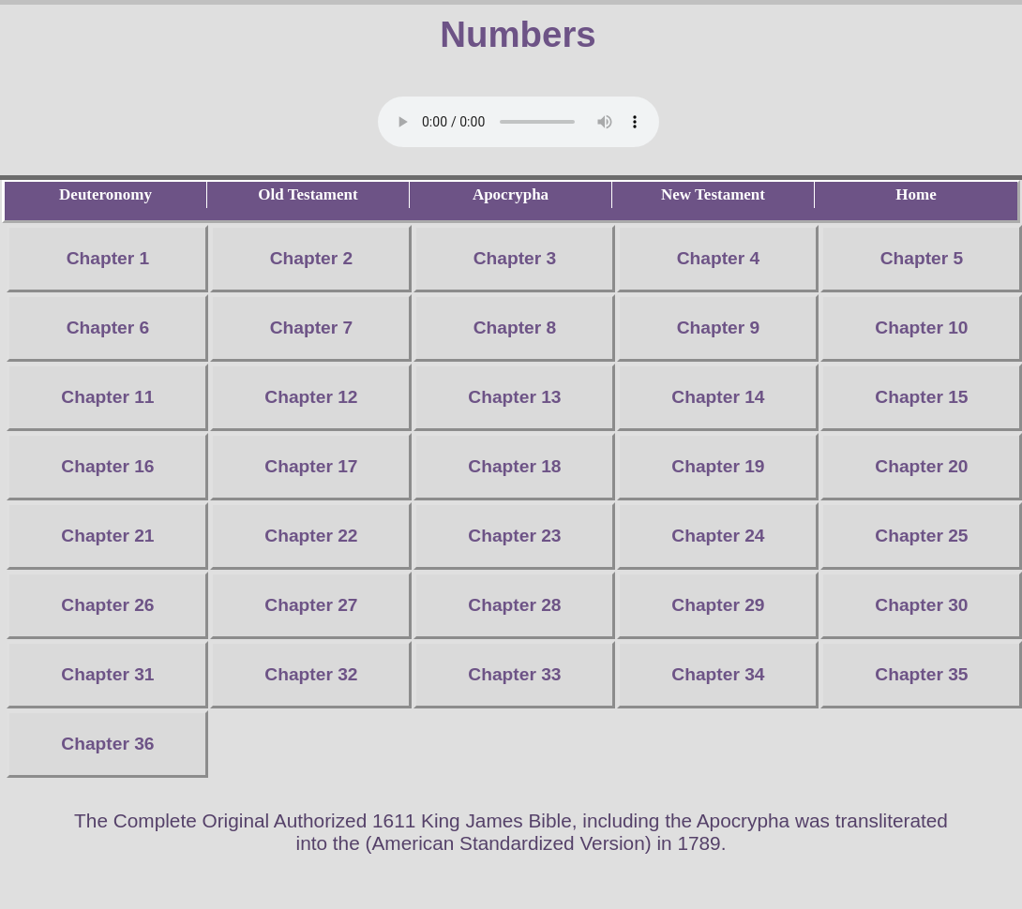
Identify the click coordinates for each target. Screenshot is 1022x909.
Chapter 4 (718, 258)
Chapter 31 (107, 674)
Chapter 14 (717, 397)
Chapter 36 (107, 743)
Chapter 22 (310, 535)
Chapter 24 (717, 535)
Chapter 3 (515, 258)
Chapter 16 (107, 466)
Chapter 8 (515, 327)
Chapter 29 (717, 605)
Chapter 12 (310, 397)
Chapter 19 (717, 466)
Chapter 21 (107, 535)
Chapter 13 (514, 397)
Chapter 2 (311, 258)
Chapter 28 (514, 605)
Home (915, 194)
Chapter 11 (107, 397)
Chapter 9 (718, 327)
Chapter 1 (108, 258)
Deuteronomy (105, 194)
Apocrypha (511, 194)
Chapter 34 (717, 674)
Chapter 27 (310, 605)
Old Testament (307, 194)
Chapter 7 (311, 327)
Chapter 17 (310, 466)
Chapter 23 (514, 535)
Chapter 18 (514, 466)
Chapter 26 (107, 605)
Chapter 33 (514, 674)
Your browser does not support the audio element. (518, 122)
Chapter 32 (310, 674)
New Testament (713, 194)
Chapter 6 (108, 327)
